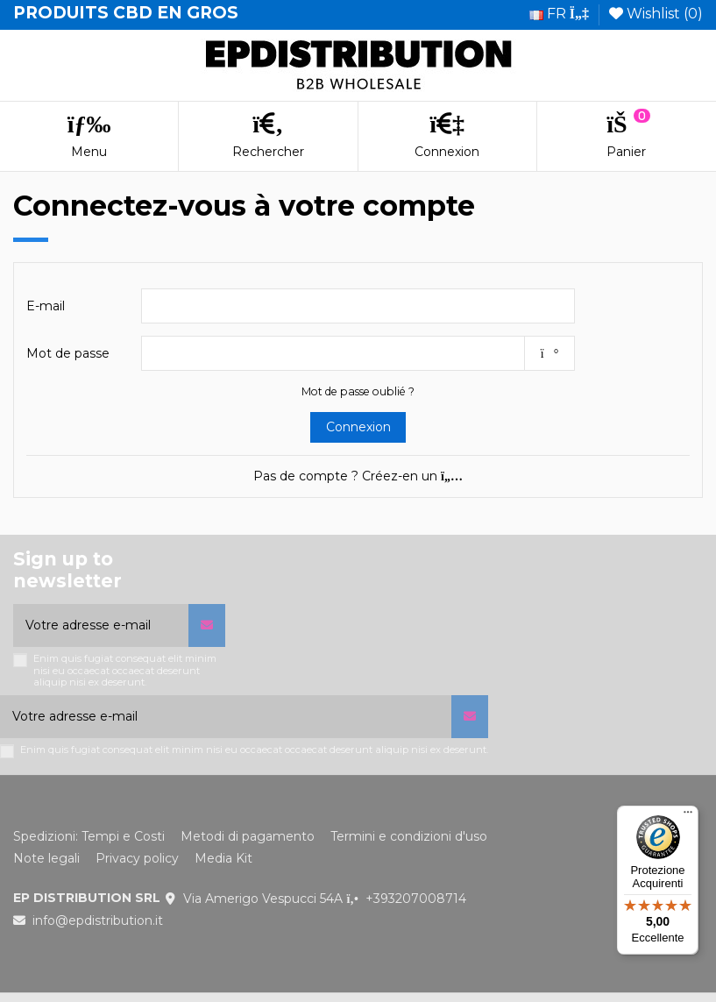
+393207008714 (415, 898)
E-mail (45, 306)
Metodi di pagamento (248, 836)
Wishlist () (656, 13)
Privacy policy (137, 858)
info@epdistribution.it (97, 920)
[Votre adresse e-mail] (100, 625)
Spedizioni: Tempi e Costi (89, 836)
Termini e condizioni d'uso (408, 836)
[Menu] (687, 816)
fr (559, 13)
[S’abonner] (206, 625)
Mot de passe (68, 353)
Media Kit (223, 858)
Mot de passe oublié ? (358, 391)
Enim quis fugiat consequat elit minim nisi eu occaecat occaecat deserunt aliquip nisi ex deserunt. (124, 670)
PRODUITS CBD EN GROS (125, 13)
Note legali (46, 858)
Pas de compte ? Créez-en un (358, 476)
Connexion (358, 427)
